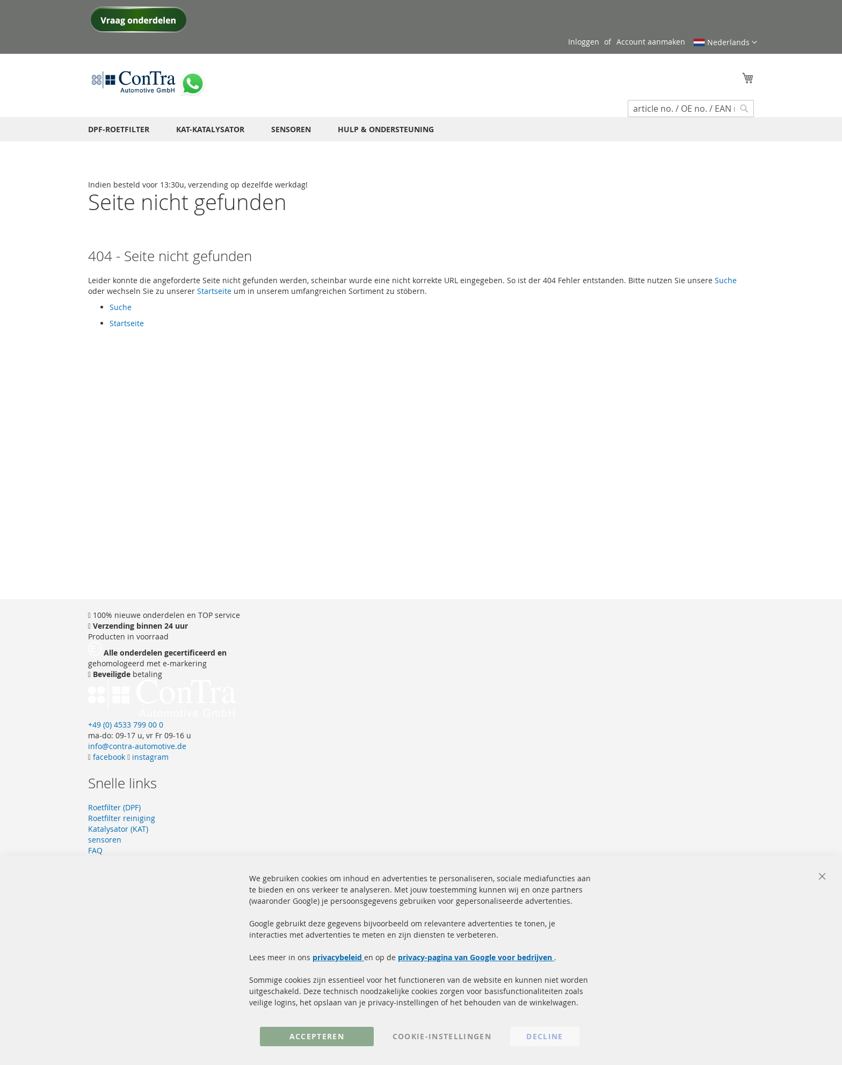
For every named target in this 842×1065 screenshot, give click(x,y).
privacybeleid (338, 957)
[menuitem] (118, 129)
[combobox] (691, 108)
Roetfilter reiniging (121, 818)
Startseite (214, 291)
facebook (108, 757)
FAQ (95, 850)
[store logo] (133, 81)
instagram (149, 757)
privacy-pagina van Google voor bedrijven (476, 957)
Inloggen (583, 42)
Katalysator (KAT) (118, 829)
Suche (726, 280)
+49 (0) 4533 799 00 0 (125, 724)
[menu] (421, 129)
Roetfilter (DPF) (114, 807)
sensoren (104, 839)
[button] (725, 42)
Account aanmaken (650, 42)
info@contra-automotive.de (137, 746)
